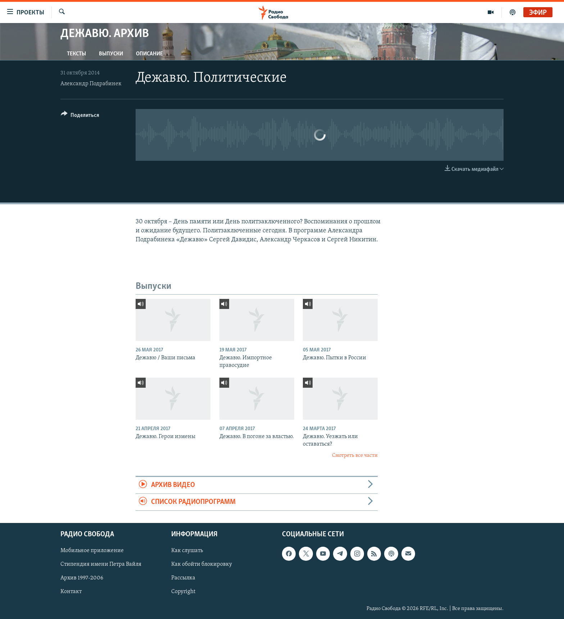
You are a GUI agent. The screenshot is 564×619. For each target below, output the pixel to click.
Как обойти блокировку (201, 565)
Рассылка (183, 578)
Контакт (71, 592)
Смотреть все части (355, 455)
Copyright (183, 592)
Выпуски (111, 54)
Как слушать (187, 551)
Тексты (76, 54)
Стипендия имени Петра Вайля (100, 565)
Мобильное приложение (92, 551)
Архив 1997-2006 (81, 578)
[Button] (80, 116)
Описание (149, 54)
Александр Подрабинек (91, 84)
